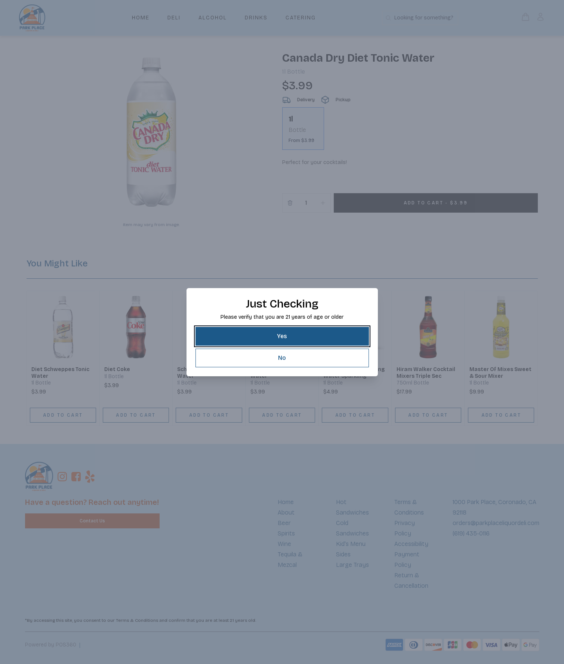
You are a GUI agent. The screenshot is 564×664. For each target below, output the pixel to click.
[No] (282, 358)
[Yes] (282, 336)
